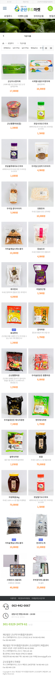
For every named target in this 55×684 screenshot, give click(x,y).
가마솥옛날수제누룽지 (14, 249)
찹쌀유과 (41, 249)
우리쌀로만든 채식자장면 (14, 420)
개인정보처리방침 (24, 598)
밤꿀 (41, 457)
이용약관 (13, 598)
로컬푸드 (8, 16)
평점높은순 (34, 48)
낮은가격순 (16, 48)
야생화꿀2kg (14, 497)
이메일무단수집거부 (38, 598)
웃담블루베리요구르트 (14, 166)
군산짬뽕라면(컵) (14, 124)
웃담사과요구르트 (41, 124)
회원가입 (24, 2)
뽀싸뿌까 (14, 333)
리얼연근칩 (40, 289)
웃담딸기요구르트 (41, 497)
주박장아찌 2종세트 (41, 580)
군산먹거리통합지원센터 (44, 2)
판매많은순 (7, 48)
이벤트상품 (23, 16)
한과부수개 (40, 543)
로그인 (8, 2)
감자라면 (41, 330)
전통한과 (41, 208)
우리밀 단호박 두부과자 (40, 166)
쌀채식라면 (14, 457)
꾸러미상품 (39, 16)
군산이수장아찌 (14, 81)
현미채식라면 (41, 420)
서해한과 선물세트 (14, 580)
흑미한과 (14, 289)
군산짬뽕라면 (14, 375)
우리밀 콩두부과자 (14, 208)
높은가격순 (25, 48)
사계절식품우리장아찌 (41, 81)
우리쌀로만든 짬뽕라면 (41, 375)
